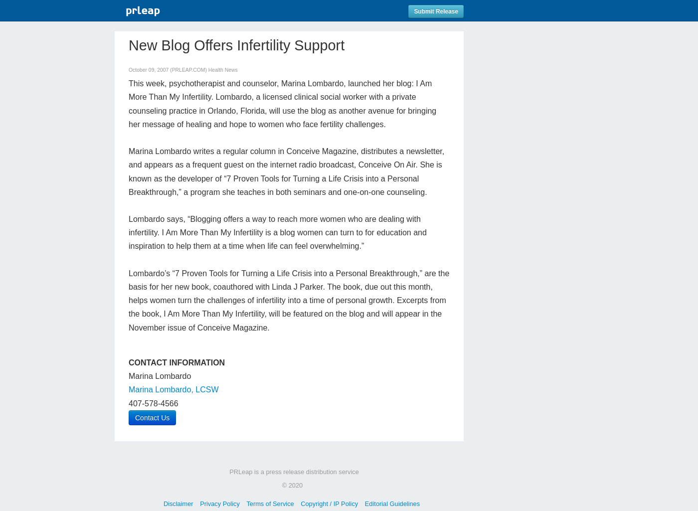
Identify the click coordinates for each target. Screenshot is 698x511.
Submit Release (436, 11)
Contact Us (152, 418)
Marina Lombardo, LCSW (174, 389)
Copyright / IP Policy (329, 504)
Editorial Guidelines (392, 504)
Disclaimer (178, 504)
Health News (223, 70)
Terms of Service (270, 504)
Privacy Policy (220, 504)
